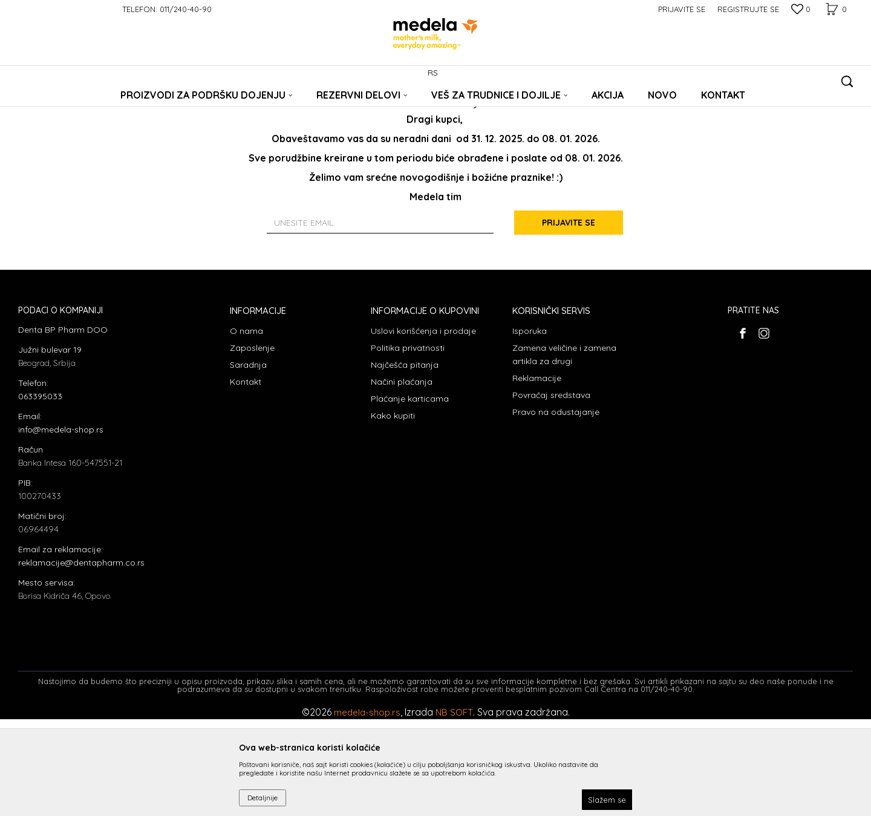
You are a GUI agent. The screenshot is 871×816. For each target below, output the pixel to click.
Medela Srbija (40, 104)
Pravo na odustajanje (555, 508)
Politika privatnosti (408, 444)
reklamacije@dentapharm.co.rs (81, 659)
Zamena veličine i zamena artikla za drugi (564, 451)
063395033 (40, 493)
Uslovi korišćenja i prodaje (423, 427)
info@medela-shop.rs (60, 526)
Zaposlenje (252, 444)
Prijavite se (568, 319)
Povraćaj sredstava (551, 491)
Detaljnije (262, 797)
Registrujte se (748, 9)
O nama (246, 427)
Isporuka (529, 427)
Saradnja (248, 461)
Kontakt (245, 478)
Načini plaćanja (401, 478)
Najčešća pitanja (405, 461)
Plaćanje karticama (410, 495)
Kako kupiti (393, 512)
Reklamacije (536, 474)
